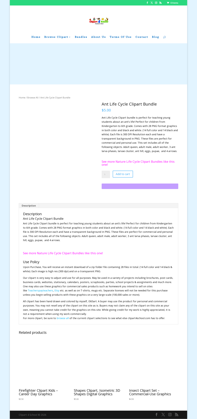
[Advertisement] (98, 64)
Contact (141, 37)
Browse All (32, 97)
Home (35, 37)
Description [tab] (29, 205)
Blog (155, 37)
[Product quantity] (106, 174)
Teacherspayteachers (40, 290)
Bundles (81, 37)
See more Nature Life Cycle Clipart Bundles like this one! (138, 163)
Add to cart (123, 174)
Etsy (56, 290)
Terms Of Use (121, 37)
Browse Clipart (56, 37)
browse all (63, 318)
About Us (98, 37)
